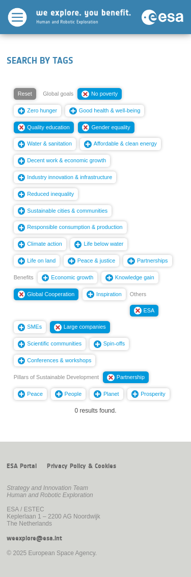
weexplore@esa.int (34, 538)
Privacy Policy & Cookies (81, 466)
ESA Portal (22, 466)
